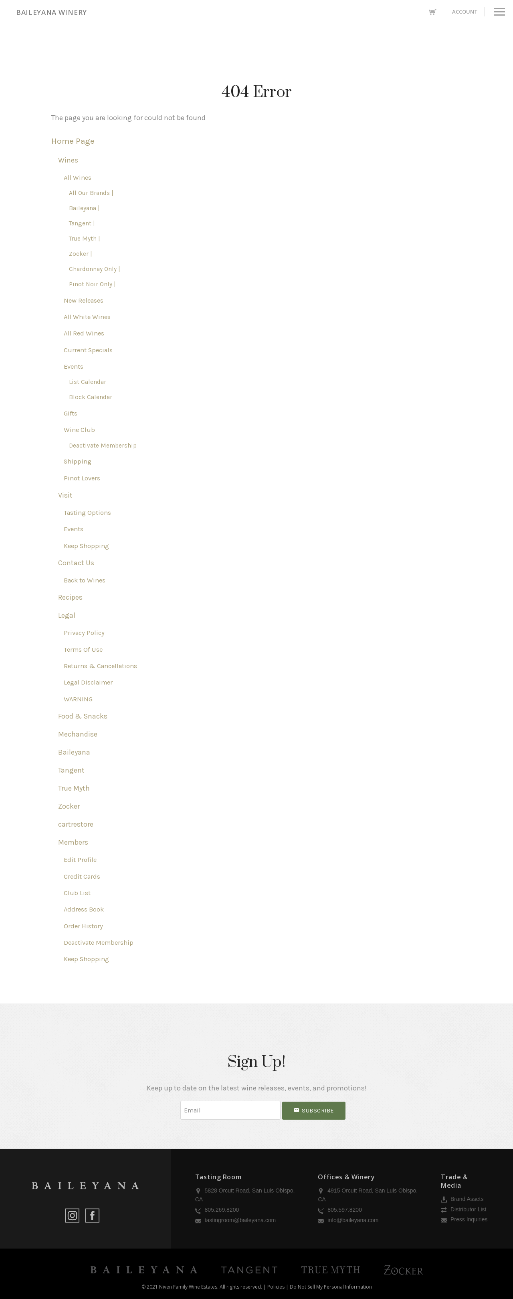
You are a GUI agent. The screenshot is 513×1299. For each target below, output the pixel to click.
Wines (68, 160)
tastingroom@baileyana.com (235, 1220)
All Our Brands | (91, 193)
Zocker (69, 806)
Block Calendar (90, 397)
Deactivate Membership (103, 445)
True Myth (74, 788)
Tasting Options (87, 512)
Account (465, 11)
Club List (77, 893)
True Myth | (84, 238)
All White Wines (87, 317)
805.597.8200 (340, 1210)
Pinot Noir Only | (92, 284)
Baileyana (74, 752)
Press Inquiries (464, 1219)
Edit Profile (80, 859)
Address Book (84, 909)
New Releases (83, 300)
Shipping (77, 461)
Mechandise (77, 734)
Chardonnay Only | (94, 269)
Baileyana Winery (51, 12)
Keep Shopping (86, 546)
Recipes (70, 597)
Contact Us (76, 562)
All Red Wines (84, 333)
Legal (66, 615)
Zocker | (80, 253)
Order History (83, 926)
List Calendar (87, 381)
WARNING (78, 699)
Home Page (73, 141)
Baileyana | (84, 208)
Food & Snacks (82, 716)
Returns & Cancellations (100, 666)
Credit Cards (82, 876)
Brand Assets (462, 1199)
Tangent (71, 770)
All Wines (77, 177)
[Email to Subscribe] (230, 1110)
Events (73, 366)
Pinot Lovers (82, 478)
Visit (65, 495)
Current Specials (88, 350)
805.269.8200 (217, 1210)
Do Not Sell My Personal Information (331, 1286)
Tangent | (82, 223)
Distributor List (463, 1209)
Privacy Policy (84, 632)
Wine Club (79, 430)
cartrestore (75, 824)
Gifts (70, 413)
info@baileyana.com (348, 1220)
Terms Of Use (83, 649)
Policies (276, 1286)
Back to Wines (84, 580)
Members (73, 842)
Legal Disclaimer (88, 682)
